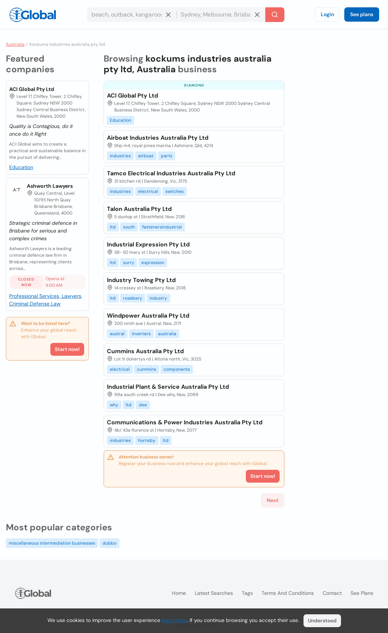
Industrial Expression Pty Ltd (148, 244)
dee (143, 405)
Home (179, 593)
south (129, 227)
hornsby (146, 440)
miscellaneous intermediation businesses (52, 543)
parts (166, 156)
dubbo (109, 543)
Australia (15, 44)
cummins (146, 369)
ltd (113, 227)
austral (117, 334)
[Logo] (33, 14)
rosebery (132, 298)
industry (158, 298)
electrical (148, 191)
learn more (174, 620)
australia (167, 334)
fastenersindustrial (162, 227)
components (177, 369)
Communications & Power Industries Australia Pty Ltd (184, 422)
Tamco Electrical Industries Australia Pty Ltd (171, 173)
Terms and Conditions (288, 593)
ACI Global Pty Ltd (31, 89)
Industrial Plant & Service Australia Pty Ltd (168, 387)
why (114, 405)
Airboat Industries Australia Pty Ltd (157, 138)
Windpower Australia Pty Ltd (148, 315)
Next (273, 500)
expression (152, 263)
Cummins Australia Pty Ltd (145, 351)
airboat (146, 156)
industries (120, 156)
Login (327, 14)
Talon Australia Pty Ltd (139, 209)
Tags (247, 593)
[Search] (274, 14)
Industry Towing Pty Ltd (141, 280)
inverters (141, 334)
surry (128, 263)
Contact (332, 593)
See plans (361, 14)
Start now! (67, 349)
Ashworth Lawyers (50, 186)
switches (174, 191)
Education (21, 167)
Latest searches (214, 593)
